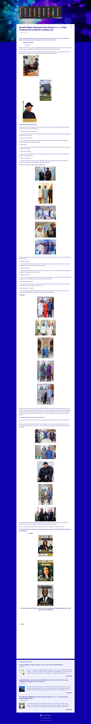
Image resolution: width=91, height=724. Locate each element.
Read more (69, 676)
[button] (71, 27)
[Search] (74, 4)
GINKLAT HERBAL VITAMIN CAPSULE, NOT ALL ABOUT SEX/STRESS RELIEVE (41, 665)
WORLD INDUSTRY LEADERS (31, 20)
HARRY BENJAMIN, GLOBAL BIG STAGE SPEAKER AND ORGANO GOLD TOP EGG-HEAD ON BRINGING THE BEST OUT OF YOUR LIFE (43, 680)
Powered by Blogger (45, 715)
